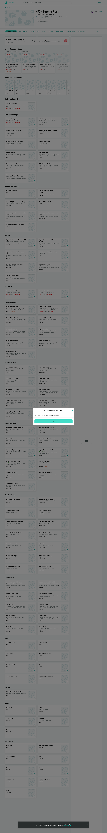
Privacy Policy (67, 825)
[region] (53, 825)
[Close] (72, 410)
